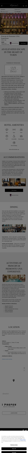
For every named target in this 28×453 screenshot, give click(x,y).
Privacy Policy (23, 443)
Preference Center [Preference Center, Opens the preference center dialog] (14, 448)
